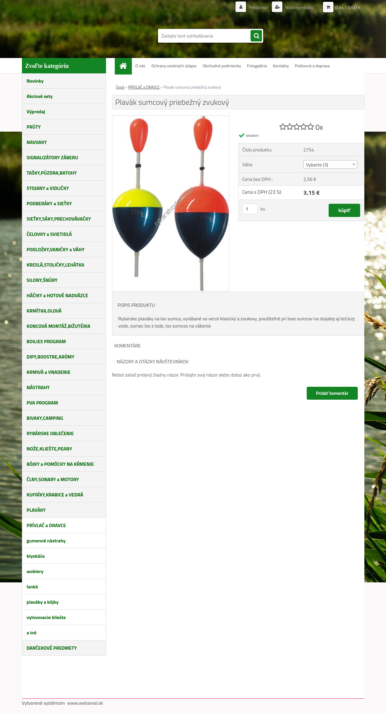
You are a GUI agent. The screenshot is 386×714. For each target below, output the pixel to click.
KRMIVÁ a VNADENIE (49, 372)
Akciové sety (40, 96)
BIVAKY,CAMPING (45, 418)
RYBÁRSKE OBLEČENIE (50, 433)
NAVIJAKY (37, 142)
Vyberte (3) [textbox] (317, 164)
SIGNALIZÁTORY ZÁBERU (52, 157)
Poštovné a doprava (312, 66)
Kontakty (281, 66)
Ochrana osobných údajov (174, 66)
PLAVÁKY (36, 510)
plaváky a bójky (43, 602)
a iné (32, 632)
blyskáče (36, 556)
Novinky (35, 80)
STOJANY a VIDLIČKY (48, 188)
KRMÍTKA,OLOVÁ (44, 310)
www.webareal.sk (85, 702)
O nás (140, 66)
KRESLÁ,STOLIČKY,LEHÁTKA (55, 264)
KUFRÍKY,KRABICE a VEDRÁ (55, 494)
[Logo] (63, 32)
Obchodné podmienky (222, 66)
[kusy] (249, 209)
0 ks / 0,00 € (347, 7)
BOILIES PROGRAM (46, 341)
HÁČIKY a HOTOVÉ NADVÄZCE (57, 295)
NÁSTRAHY (38, 387)
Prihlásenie (258, 7)
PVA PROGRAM (42, 402)
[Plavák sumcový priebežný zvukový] (170, 118)
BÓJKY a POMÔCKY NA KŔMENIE (60, 464)
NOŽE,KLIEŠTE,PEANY (49, 448)
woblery (35, 571)
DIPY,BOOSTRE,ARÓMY (50, 356)
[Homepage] (125, 65)
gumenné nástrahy (46, 540)
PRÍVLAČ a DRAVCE (46, 525)
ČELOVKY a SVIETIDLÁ (49, 234)
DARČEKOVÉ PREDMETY (52, 647)
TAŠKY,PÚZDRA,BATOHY (52, 172)
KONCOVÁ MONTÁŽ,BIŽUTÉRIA (58, 326)
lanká (32, 586)
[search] (256, 36)
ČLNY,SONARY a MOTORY (53, 479)
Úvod (120, 87)
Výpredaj (36, 111)
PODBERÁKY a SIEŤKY (49, 203)
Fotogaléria (257, 66)
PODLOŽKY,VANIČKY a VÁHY (56, 249)
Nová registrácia (298, 7)
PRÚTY (34, 126)
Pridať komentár (332, 393)
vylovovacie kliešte (46, 617)
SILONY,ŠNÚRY (42, 280)
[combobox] (330, 164)
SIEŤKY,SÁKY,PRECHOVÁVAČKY (59, 218)
